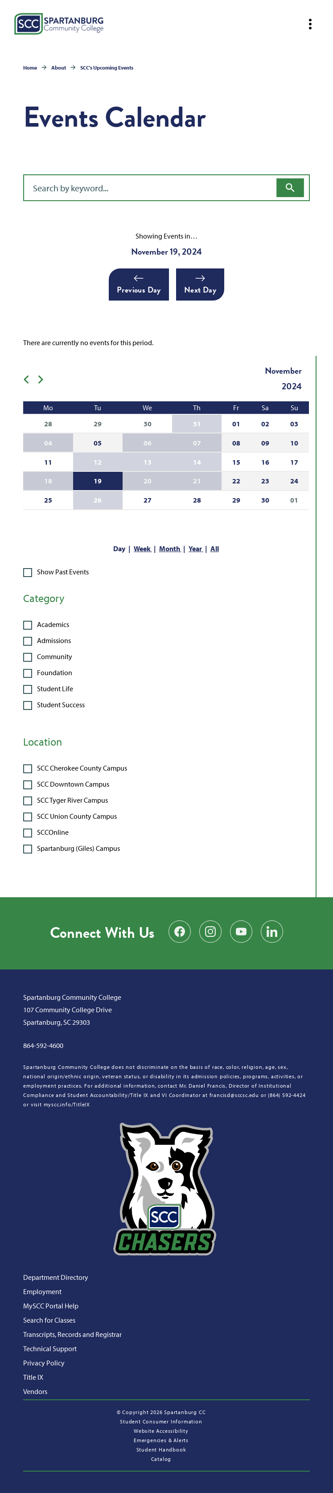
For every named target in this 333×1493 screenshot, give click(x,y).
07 (197, 442)
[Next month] (44, 378)
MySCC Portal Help (50, 1305)
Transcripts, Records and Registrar (72, 1334)
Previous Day (139, 284)
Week (143, 548)
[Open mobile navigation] (310, 24)
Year (196, 548)
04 (48, 442)
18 (48, 480)
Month (170, 548)
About (58, 67)
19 (98, 480)
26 (98, 499)
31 (197, 423)
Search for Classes (49, 1320)
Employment (42, 1291)
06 (148, 442)
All (214, 548)
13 (148, 462)
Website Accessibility (161, 1430)
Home (30, 67)
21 (197, 480)
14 (197, 462)
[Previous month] (30, 378)
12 (98, 462)
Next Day (200, 284)
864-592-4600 (43, 1045)
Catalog (161, 1459)
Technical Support (50, 1348)
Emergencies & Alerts (161, 1440)
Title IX (33, 1377)
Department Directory (55, 1277)
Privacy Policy (44, 1362)
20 (148, 480)
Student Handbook (161, 1449)
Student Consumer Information (161, 1421)
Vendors (35, 1391)
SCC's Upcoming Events (106, 67)
